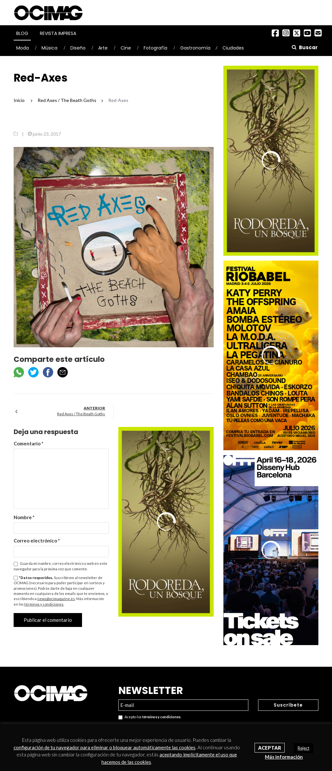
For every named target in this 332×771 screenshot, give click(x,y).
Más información (284, 757)
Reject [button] (303, 748)
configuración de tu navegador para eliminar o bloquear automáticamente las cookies (105, 747)
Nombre (24, 517)
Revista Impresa (58, 33)
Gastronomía (195, 48)
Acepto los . (149, 717)
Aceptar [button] (269, 748)
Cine (126, 48)
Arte (103, 48)
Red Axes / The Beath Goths (81, 413)
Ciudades (233, 48)
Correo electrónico (37, 540)
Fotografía (155, 48)
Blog (22, 33)
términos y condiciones (44, 604)
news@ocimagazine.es (56, 599)
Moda (22, 48)
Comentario (28, 443)
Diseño (78, 48)
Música (49, 48)
